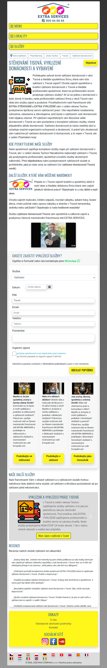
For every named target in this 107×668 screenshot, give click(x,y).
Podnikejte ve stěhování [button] (24, 458)
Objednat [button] (91, 62)
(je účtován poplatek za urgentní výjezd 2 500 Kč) (39, 356)
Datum (16, 287)
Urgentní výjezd (21, 347)
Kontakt (53, 627)
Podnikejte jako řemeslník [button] (83, 458)
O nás (53, 619)
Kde (14, 294)
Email (15, 307)
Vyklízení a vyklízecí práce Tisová (53, 497)
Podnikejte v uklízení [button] (53, 458)
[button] (53, 26)
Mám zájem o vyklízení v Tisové (53, 536)
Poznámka (18, 330)
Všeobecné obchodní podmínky (53, 623)
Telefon (16, 318)
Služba (16, 271)
